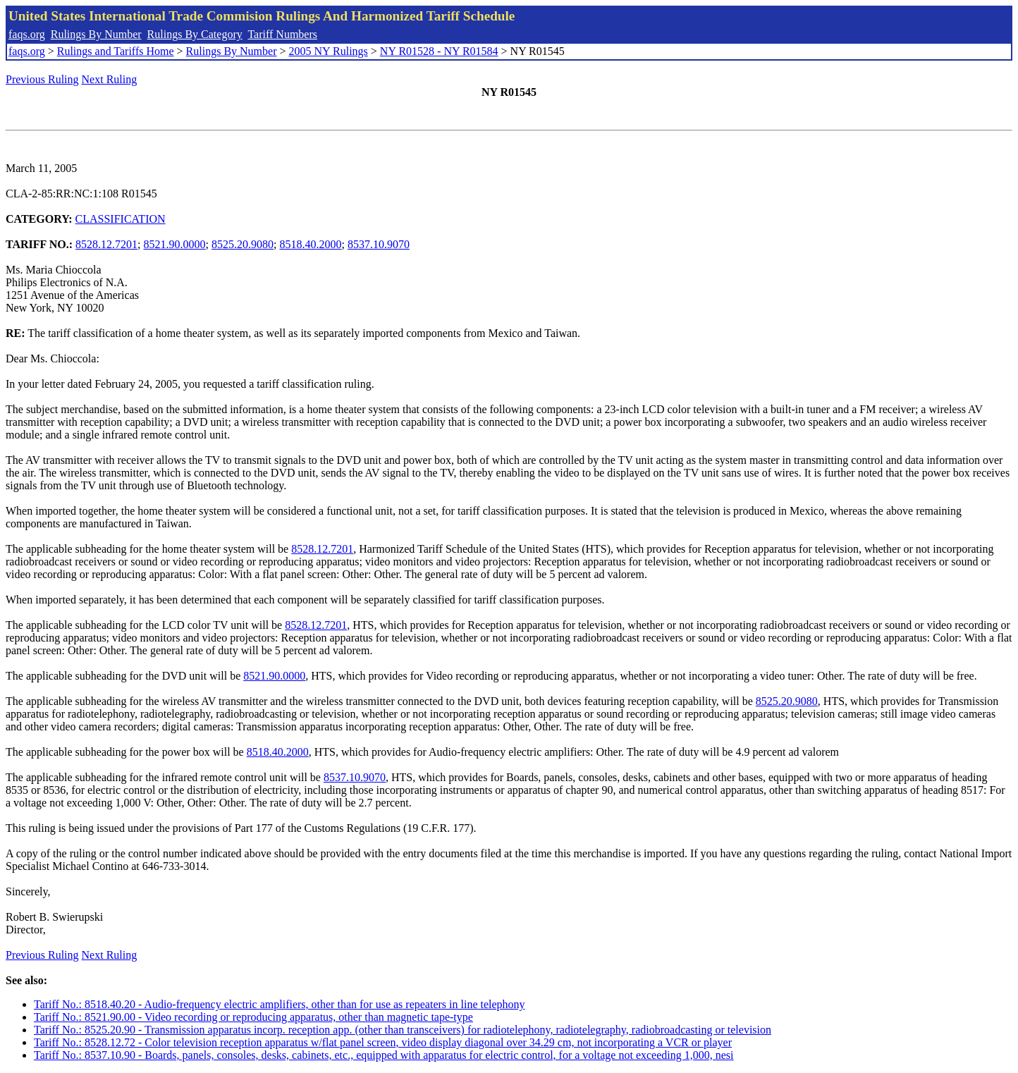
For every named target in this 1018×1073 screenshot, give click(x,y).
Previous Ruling (42, 79)
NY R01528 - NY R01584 (439, 51)
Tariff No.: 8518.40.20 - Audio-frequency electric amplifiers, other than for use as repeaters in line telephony (279, 1004)
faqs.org (26, 34)
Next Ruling (109, 79)
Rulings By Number (96, 34)
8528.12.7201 (106, 244)
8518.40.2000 (310, 244)
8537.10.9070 (379, 244)
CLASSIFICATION (120, 219)
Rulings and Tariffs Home (115, 51)
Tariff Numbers (282, 34)
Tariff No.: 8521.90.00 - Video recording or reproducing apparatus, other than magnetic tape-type (253, 1017)
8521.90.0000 (175, 244)
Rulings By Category (195, 34)
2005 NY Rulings (328, 51)
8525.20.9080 (242, 244)
